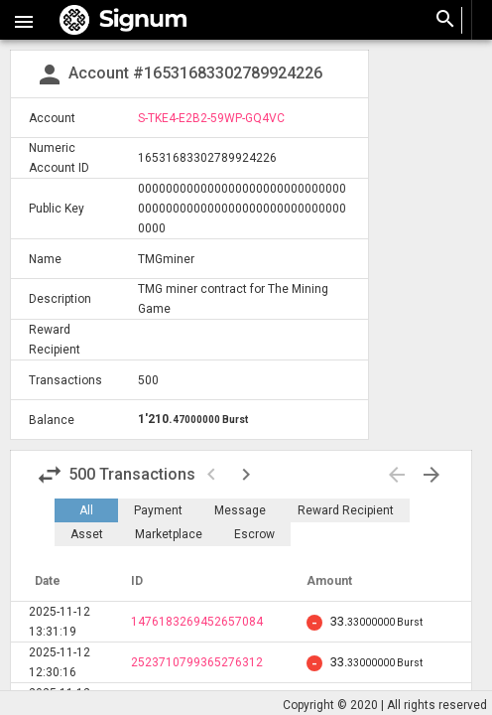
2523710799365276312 (197, 662)
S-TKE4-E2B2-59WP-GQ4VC (211, 118)
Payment (158, 510)
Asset (87, 534)
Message (240, 510)
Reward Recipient (346, 510)
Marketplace (168, 534)
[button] (24, 20)
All (86, 510)
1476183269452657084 (197, 622)
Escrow (254, 534)
